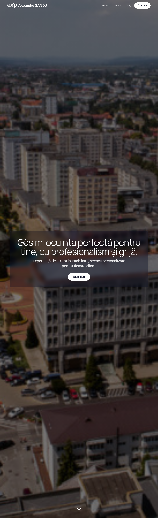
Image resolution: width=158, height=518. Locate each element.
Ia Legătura (79, 276)
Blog (128, 5)
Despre (117, 5)
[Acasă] (27, 5)
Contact (142, 5)
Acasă (105, 5)
